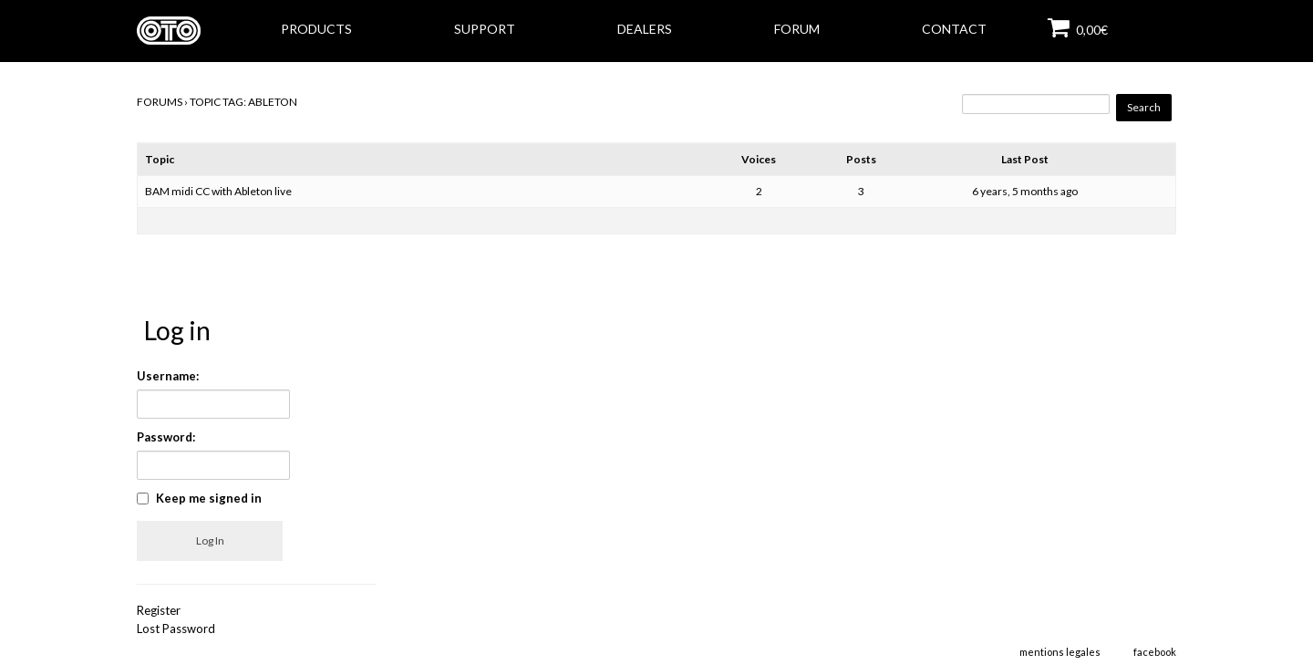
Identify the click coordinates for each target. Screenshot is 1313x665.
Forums (159, 102)
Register (159, 610)
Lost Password (176, 628)
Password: (166, 437)
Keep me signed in (209, 498)
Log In (210, 540)
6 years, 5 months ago (1025, 191)
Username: (168, 376)
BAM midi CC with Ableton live (218, 191)
